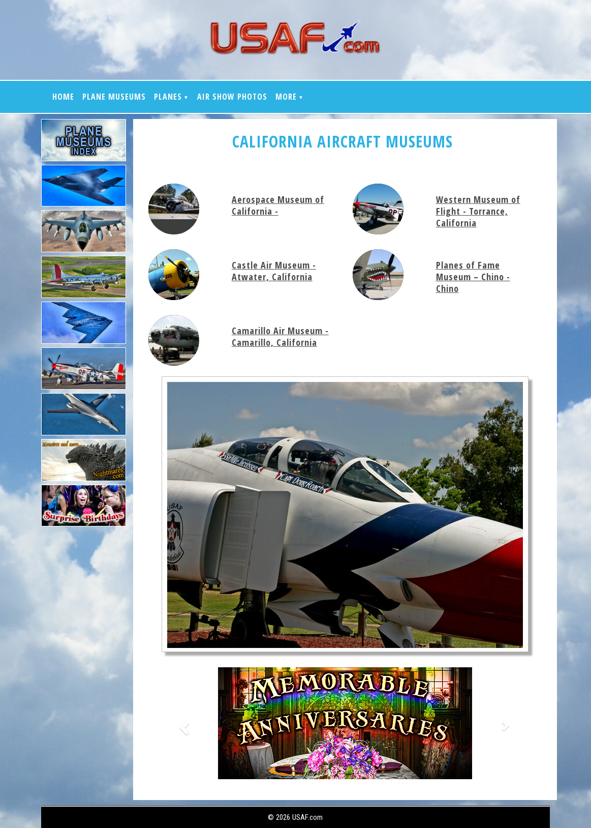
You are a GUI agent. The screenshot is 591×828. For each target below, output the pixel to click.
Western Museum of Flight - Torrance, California (478, 211)
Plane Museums (114, 96)
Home (63, 96)
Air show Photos (232, 96)
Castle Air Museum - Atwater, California (274, 271)
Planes (168, 96)
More (286, 96)
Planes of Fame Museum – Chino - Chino (473, 276)
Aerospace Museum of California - (278, 205)
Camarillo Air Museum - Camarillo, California (280, 336)
